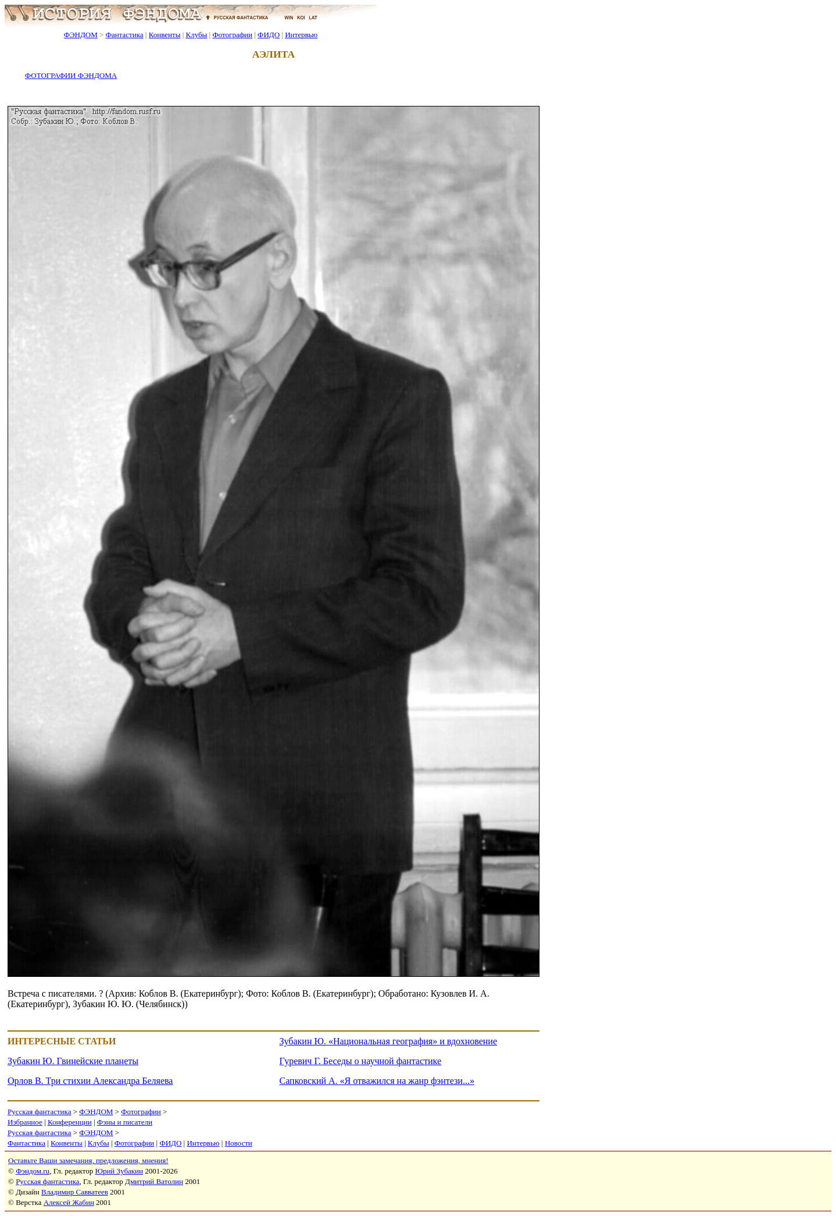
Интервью (301, 34)
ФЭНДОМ (81, 34)
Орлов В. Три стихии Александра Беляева (90, 1081)
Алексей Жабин (69, 1202)
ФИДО (269, 34)
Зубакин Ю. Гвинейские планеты (73, 1061)
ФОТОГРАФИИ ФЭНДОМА (71, 75)
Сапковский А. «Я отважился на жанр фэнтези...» (377, 1081)
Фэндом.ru (32, 1171)
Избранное (25, 1122)
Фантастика (125, 34)
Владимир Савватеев (74, 1191)
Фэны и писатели (124, 1122)
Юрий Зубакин (119, 1171)
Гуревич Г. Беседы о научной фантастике (361, 1061)
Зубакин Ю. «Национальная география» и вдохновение (389, 1041)
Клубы (196, 34)
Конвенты (165, 34)
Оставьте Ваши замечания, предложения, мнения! (88, 1160)
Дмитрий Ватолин (154, 1181)
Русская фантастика (39, 1111)
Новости (238, 1143)
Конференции (70, 1122)
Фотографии (232, 34)
